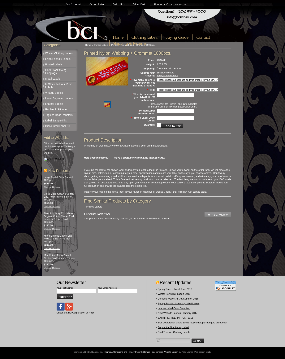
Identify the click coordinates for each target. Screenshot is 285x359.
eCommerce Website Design (165, 352)
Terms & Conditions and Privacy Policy (123, 352)
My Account (73, 4)
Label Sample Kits (56, 120)
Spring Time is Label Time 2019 (175, 289)
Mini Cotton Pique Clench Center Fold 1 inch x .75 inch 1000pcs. (59, 258)
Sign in (158, 4)
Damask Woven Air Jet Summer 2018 (178, 298)
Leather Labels (54, 103)
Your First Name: (65, 288)
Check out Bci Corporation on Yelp (75, 312)
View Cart (139, 4)
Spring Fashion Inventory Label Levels (179, 303)
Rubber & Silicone (56, 109)
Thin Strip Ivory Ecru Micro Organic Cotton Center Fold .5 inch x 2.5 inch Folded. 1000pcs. (59, 217)
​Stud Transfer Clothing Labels (174, 332)
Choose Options (52, 187)
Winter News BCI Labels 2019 (174, 293)
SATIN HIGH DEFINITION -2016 (175, 317)
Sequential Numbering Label (173, 327)
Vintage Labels (54, 92)
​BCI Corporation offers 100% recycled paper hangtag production (192, 322)
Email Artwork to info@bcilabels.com (167, 74)
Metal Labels (52, 78)
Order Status (97, 4)
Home (88, 45)
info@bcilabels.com (182, 17)
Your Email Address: (107, 288)
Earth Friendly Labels (58, 58)
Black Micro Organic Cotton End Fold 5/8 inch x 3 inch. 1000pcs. (59, 196)
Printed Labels (54, 64)
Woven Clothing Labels (59, 53)
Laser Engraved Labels (59, 98)
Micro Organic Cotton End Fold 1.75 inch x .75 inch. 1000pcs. (58, 238)
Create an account (177, 4)
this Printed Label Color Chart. (181, 106)
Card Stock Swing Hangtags (56, 71)
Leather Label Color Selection (174, 308)
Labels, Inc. (77, 28)
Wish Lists (119, 4)
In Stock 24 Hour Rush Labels (58, 86)
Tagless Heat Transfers (59, 114)
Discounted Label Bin (58, 126)
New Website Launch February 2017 (177, 313)
